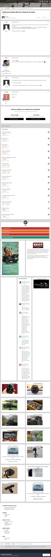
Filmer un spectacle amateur (25, 312)
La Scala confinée (4, 144)
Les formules (6, 529)
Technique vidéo (7, 514)
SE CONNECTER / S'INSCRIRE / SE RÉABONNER (13, 459)
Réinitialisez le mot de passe (12, 461)
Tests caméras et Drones (8, 521)
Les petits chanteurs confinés (6, 176)
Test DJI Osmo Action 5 (13, 414)
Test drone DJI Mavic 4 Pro (38, 383)
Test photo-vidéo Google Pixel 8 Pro (13, 430)
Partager (38, 17)
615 (6, 103)
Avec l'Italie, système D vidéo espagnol (8, 214)
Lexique (5, 539)
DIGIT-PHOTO (31, 249)
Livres (5, 516)
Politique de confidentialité (24, 546)
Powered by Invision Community (25, 547)
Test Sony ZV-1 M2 (38, 446)
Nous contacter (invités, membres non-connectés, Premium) (37, 546)
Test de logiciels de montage (9, 508)
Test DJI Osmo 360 (13, 383)
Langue (14, 546)
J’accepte (46, 554)
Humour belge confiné (5, 163)
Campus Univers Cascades (26, 27)
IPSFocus (10, 546)
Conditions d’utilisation (14, 555)
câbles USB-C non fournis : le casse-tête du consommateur (26, 281)
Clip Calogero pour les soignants (7, 182)
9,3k (6, 69)
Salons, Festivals (7, 538)
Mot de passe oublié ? (5, 234)
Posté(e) (15, 22)
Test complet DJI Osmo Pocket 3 (38, 430)
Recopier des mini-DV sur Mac (38, 399)
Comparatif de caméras (8, 523)
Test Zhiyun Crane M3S (13, 466)
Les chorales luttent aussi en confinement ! (8, 195)
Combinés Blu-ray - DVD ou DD (9, 509)
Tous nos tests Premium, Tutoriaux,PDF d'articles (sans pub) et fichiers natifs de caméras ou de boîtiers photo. (13, 456)
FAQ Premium (6, 533)
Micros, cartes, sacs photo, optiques (10, 507)
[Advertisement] (9, 284)
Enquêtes (5, 515)
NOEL (6, 57)
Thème (17, 546)
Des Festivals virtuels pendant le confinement (9, 157)
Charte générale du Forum (6, 228)
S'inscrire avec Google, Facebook (7, 237)
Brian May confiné (4, 138)
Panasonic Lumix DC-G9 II (38, 414)
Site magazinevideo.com (6, 231)
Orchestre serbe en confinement (7, 201)
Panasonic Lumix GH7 (13, 399)
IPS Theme (6, 546)
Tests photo (6, 522)
